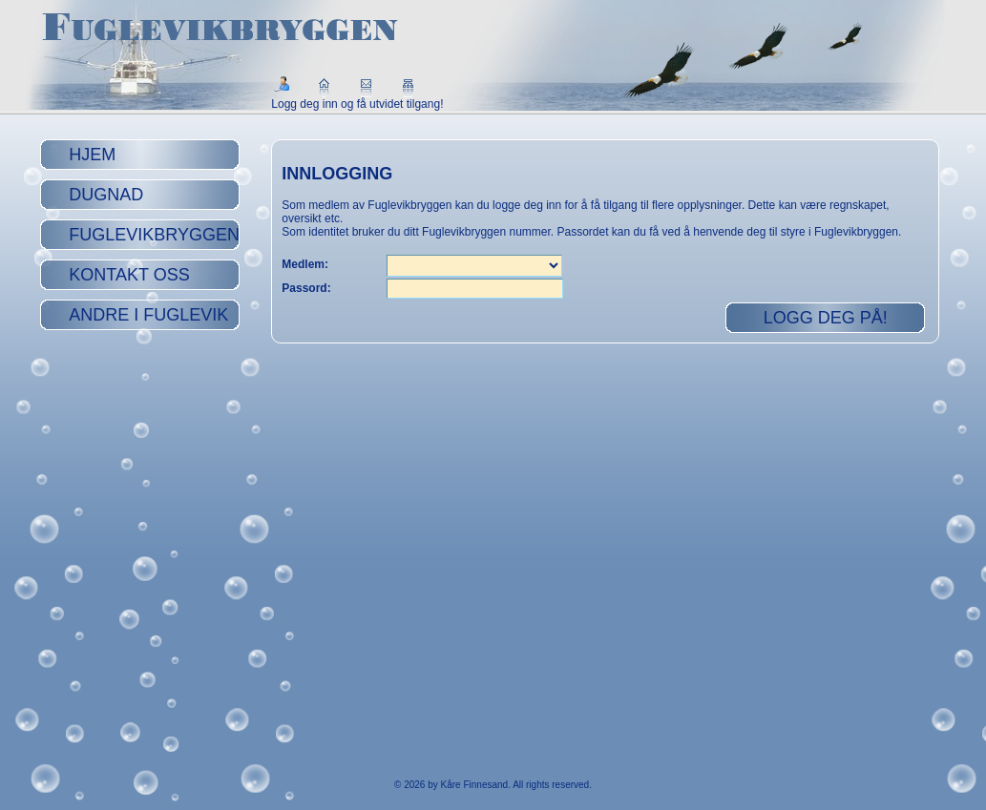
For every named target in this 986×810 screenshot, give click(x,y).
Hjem (92, 154)
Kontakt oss (129, 274)
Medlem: (305, 264)
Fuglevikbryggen (154, 234)
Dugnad (106, 194)
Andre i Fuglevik (148, 314)
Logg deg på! (826, 317)
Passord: (306, 288)
